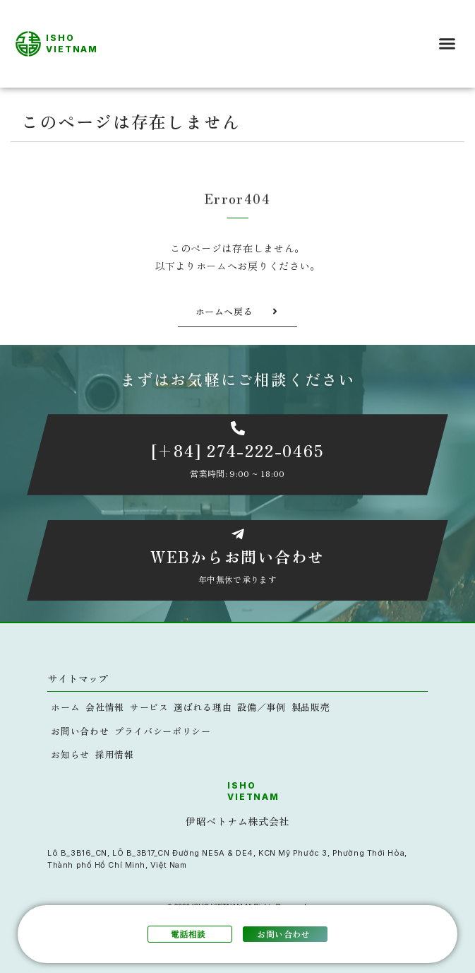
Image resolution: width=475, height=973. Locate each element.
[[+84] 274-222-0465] (238, 428)
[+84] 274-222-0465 (238, 450)
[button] (447, 43)
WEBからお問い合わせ (237, 556)
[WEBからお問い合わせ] (238, 534)
